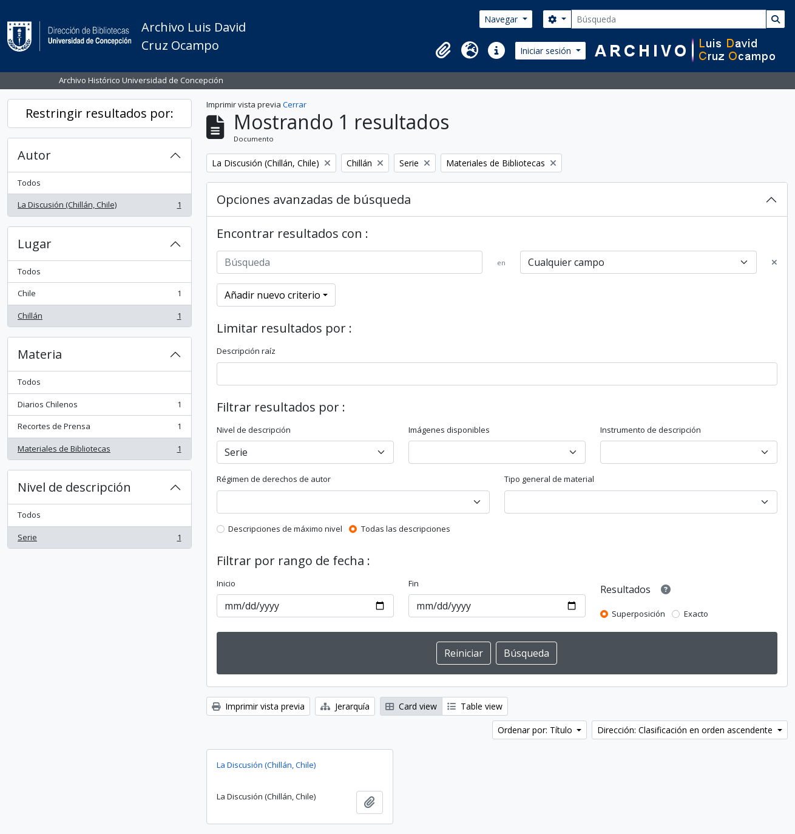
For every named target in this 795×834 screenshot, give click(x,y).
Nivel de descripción (74, 487)
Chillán (99, 318)
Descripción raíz (246, 350)
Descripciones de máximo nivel (285, 528)
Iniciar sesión (546, 50)
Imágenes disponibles (449, 429)
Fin (413, 583)
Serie (99, 540)
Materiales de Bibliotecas (99, 451)
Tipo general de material (549, 478)
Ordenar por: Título (536, 730)
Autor (34, 155)
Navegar (502, 19)
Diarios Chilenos (99, 407)
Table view (474, 706)
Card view (411, 706)
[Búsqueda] (668, 19)
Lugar (35, 244)
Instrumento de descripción (650, 429)
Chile (99, 296)
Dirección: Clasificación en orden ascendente (686, 730)
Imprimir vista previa (258, 706)
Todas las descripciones (405, 528)
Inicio (226, 583)
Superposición (638, 613)
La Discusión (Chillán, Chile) (99, 207)
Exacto (696, 613)
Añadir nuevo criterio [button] (272, 295)
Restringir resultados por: (99, 113)
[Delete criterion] (774, 263)
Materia (40, 354)
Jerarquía (345, 706)
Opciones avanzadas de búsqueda (314, 199)
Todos (29, 182)
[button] (443, 50)
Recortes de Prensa (99, 429)
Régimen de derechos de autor (274, 478)
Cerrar (294, 104)
